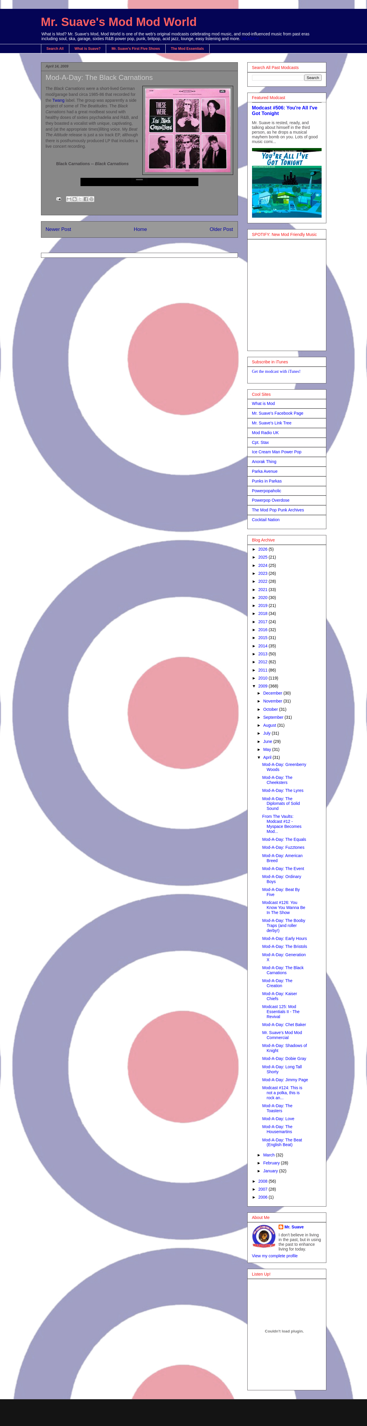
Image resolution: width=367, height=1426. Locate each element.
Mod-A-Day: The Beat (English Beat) (282, 1142)
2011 (263, 670)
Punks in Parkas (267, 481)
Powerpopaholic (267, 490)
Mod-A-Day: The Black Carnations (99, 77)
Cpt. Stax (260, 442)
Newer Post (58, 229)
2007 (263, 1189)
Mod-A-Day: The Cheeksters (277, 780)
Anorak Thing (264, 461)
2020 (263, 597)
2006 (263, 1197)
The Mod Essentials (187, 49)
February (272, 1163)
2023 (263, 573)
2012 (263, 661)
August (270, 725)
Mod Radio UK (265, 432)
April (268, 757)
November (273, 701)
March (269, 1155)
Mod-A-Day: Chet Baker (284, 1024)
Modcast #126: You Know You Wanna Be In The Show (283, 907)
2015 (263, 637)
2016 (263, 629)
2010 (263, 678)
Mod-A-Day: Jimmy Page (285, 1079)
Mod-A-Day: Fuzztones (283, 847)
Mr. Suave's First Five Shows (135, 49)
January (271, 1171)
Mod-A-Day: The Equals (284, 839)
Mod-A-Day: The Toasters (277, 1108)
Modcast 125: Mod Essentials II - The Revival (280, 1011)
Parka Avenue (265, 471)
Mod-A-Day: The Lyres (282, 790)
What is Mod (263, 403)
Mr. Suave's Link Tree (272, 423)
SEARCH (250, 38)
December (273, 693)
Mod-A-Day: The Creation (277, 983)
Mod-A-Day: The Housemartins (277, 1129)
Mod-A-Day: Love (278, 1118)
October (271, 709)
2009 (263, 686)
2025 (263, 557)
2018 (263, 613)
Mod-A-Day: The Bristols (284, 946)
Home (140, 229)
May (267, 749)
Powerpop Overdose (271, 500)
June (268, 741)
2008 (263, 1181)
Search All (55, 49)
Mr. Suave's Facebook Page (278, 413)
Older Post (221, 229)
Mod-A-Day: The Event (283, 868)
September (273, 717)
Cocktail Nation (266, 519)
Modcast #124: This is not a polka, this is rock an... (282, 1092)
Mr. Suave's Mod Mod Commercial (282, 1035)
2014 (263, 646)
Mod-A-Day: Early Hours (284, 938)
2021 (263, 589)
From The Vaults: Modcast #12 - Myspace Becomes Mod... (281, 823)
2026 (263, 549)
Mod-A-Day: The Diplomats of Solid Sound (281, 803)
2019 (263, 605)
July (267, 733)
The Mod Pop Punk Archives (278, 510)
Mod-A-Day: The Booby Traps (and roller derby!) (283, 925)
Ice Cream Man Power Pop (277, 451)
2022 (263, 581)
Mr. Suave (294, 1227)
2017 (263, 621)
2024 (263, 565)
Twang (59, 100)
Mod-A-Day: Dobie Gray (284, 1058)
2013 (263, 654)
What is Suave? (88, 49)
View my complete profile (275, 1255)
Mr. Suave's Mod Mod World (119, 21)
